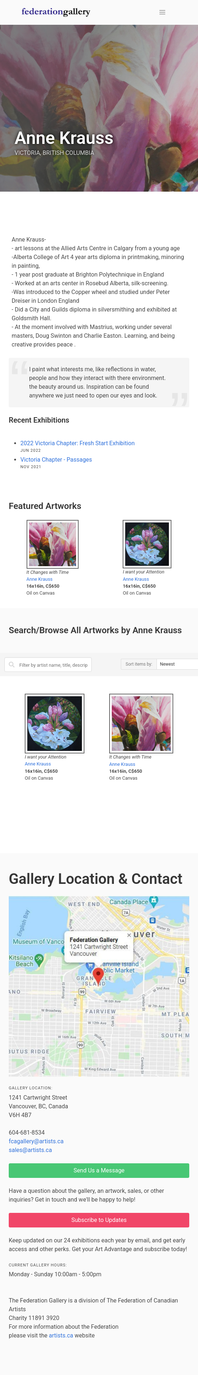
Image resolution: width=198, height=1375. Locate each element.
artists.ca (61, 1335)
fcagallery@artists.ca (36, 1141)
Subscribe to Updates (99, 1220)
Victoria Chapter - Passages (56, 459)
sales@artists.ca (30, 1150)
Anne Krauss (40, 579)
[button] (162, 12)
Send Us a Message (99, 1170)
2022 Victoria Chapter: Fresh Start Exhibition (77, 443)
